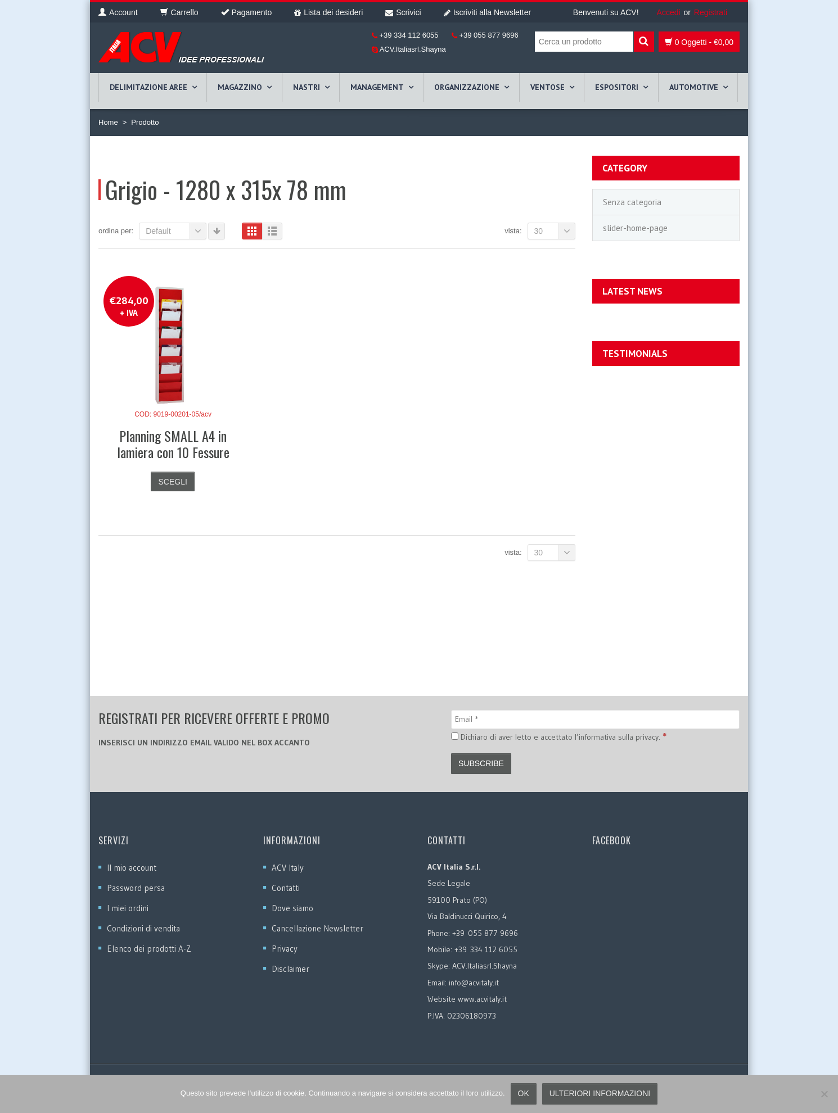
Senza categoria (632, 202)
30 (554, 231)
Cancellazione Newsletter (317, 928)
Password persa (136, 888)
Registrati (710, 12)
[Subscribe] (481, 764)
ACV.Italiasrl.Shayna (412, 49)
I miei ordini (127, 908)
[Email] (595, 719)
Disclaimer (290, 968)
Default (176, 231)
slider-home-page (635, 228)
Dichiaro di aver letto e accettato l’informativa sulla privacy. (558, 736)
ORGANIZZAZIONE (466, 87)
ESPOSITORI (616, 87)
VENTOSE (547, 87)
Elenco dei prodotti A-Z (149, 948)
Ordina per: (115, 231)
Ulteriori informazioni (599, 1093)
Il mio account (131, 867)
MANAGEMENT (377, 87)
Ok (523, 1093)
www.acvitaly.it (482, 999)
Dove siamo (292, 908)
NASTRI (306, 87)
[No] (824, 1094)
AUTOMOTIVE (693, 87)
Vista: (512, 231)
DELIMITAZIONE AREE (148, 87)
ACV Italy (288, 867)
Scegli (172, 481)
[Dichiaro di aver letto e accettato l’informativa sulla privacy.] (454, 736)
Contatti (286, 888)
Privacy (285, 948)
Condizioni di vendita (143, 928)
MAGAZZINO (240, 87)
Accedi (669, 12)
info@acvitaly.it (474, 983)
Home (108, 122)
